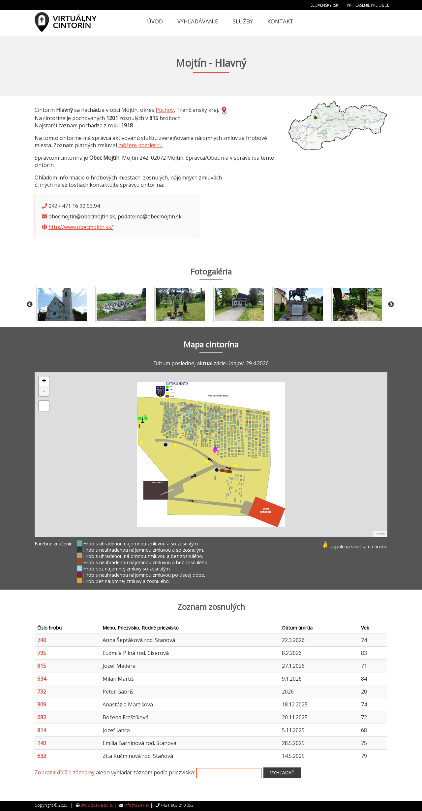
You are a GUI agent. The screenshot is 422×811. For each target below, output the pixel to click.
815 (41, 665)
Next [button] (391, 304)
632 (41, 756)
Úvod (155, 21)
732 (41, 691)
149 (41, 743)
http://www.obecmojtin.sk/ (80, 227)
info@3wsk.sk (136, 805)
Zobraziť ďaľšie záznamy (65, 772)
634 (41, 678)
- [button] (44, 391)
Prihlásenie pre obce (368, 5)
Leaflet (380, 534)
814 (41, 730)
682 (41, 717)
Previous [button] (29, 304)
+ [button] (44, 381)
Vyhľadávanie (197, 21)
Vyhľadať (282, 772)
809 (41, 704)
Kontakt (280, 21)
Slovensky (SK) (325, 5)
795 (41, 653)
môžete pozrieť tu (140, 145)
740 (41, 640)
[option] (64, 304)
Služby (243, 21)
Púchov (165, 110)
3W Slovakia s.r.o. (97, 805)
